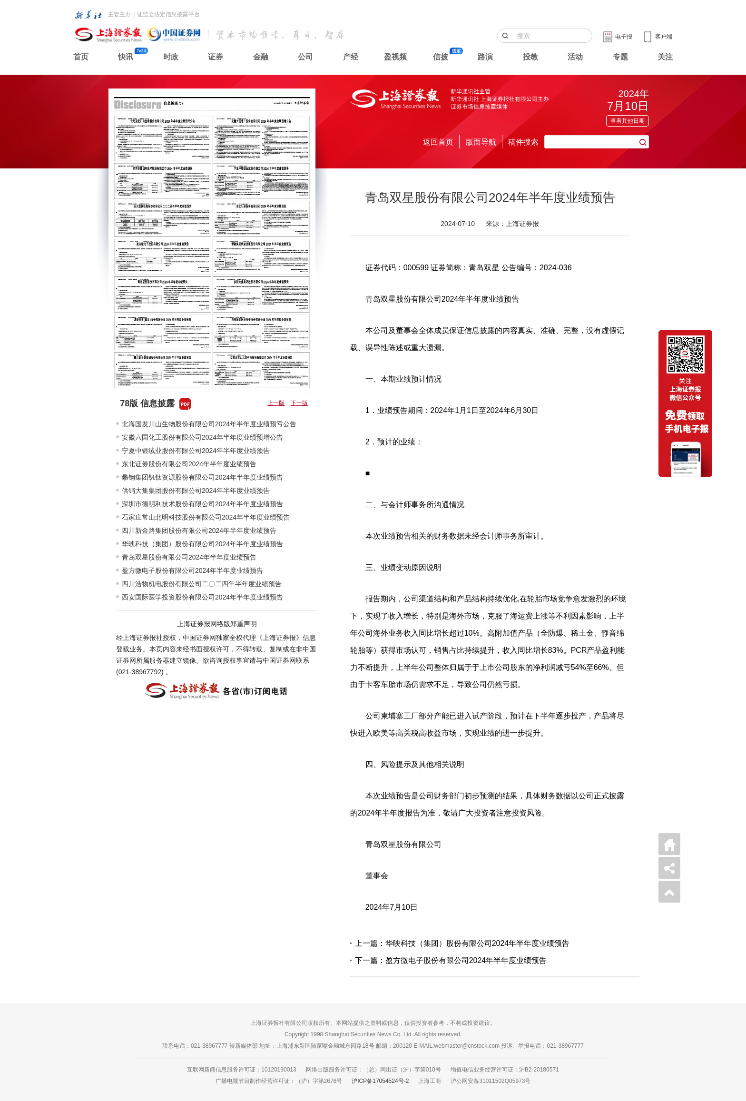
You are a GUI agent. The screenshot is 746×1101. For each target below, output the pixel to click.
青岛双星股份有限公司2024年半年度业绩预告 (189, 557)
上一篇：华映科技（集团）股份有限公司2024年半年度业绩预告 (462, 943)
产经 (350, 57)
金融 (260, 57)
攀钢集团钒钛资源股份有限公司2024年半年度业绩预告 (202, 477)
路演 (485, 57)
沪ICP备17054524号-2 (380, 1081)
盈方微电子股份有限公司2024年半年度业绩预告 (192, 570)
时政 (170, 57)
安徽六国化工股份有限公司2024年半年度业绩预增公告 (202, 437)
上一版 (276, 403)
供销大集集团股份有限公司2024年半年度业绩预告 (196, 490)
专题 (620, 57)
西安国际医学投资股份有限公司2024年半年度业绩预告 (202, 597)
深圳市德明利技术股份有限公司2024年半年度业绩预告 (202, 504)
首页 (80, 57)
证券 (215, 57)
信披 (440, 57)
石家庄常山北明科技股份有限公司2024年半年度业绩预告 (206, 517)
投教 (530, 57)
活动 (575, 57)
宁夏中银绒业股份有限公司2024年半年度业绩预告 (196, 450)
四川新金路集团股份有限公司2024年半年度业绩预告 (199, 530)
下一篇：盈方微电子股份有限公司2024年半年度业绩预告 (451, 960)
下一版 (299, 403)
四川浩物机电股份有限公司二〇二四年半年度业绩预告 (202, 584)
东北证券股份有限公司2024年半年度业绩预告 (189, 464)
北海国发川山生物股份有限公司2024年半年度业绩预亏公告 (209, 424)
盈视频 (395, 57)
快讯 (125, 57)
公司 (305, 57)
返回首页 (438, 142)
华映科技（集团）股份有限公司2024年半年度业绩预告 (202, 544)
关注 (665, 57)
